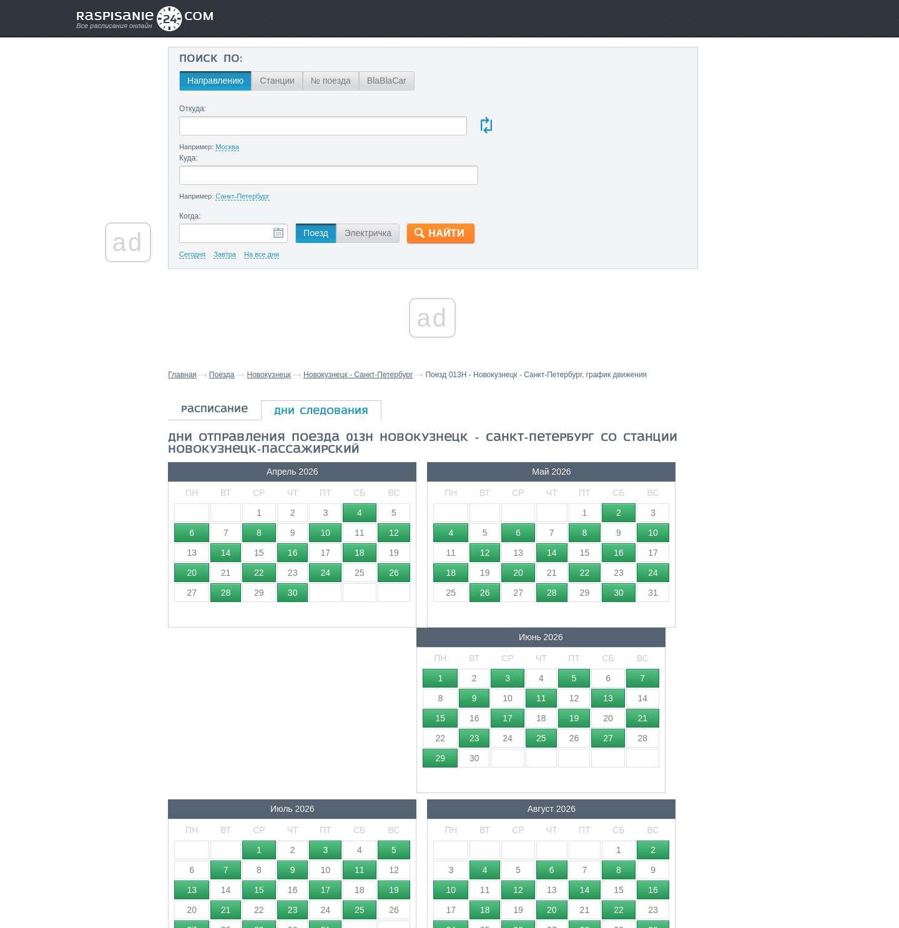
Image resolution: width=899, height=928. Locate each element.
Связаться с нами (450, 891)
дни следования (347, 374)
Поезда (247, 326)
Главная (208, 326)
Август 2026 (427, 606)
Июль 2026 (269, 606)
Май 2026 (427, 434)
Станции (301, 81)
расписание (240, 372)
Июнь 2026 (587, 434)
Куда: (451, 108)
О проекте (510, 891)
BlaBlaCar (411, 81)
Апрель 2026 (269, 434)
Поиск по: (235, 59)
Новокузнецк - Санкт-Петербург (383, 326)
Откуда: (217, 108)
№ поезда (355, 81)
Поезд (340, 184)
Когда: (214, 167)
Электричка (392, 184)
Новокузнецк (294, 326)
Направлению (240, 81)
